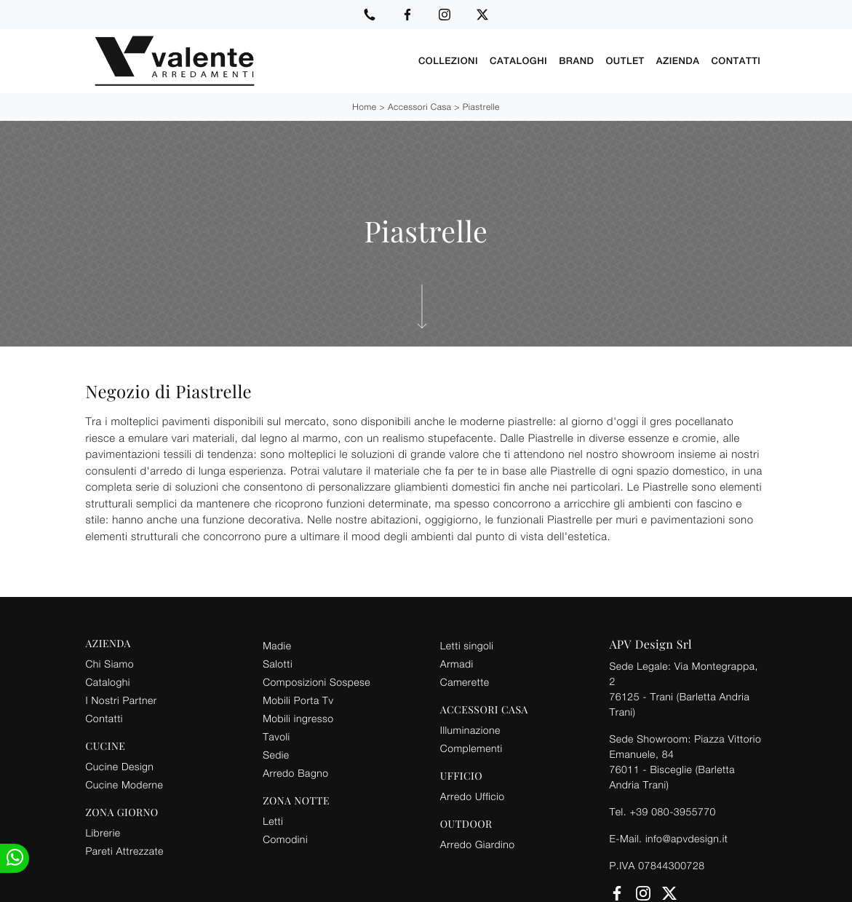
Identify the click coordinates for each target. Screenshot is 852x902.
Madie (277, 644)
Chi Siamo (110, 663)
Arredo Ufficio (472, 795)
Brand (576, 60)
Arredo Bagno (295, 772)
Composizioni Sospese (316, 681)
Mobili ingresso (298, 717)
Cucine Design (120, 765)
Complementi (471, 747)
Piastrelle (481, 105)
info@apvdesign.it (686, 837)
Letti (273, 820)
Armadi (457, 663)
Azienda (678, 60)
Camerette (465, 681)
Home (364, 105)
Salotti (277, 663)
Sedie (276, 754)
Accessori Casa (419, 105)
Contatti (735, 60)
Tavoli (276, 735)
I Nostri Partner (121, 699)
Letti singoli (467, 644)
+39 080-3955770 (672, 810)
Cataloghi (518, 60)
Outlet (624, 60)
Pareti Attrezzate (125, 850)
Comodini (285, 838)
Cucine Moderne (125, 784)
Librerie (103, 832)
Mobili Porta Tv (298, 699)
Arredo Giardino (477, 843)
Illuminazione (470, 729)
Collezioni (448, 60)
